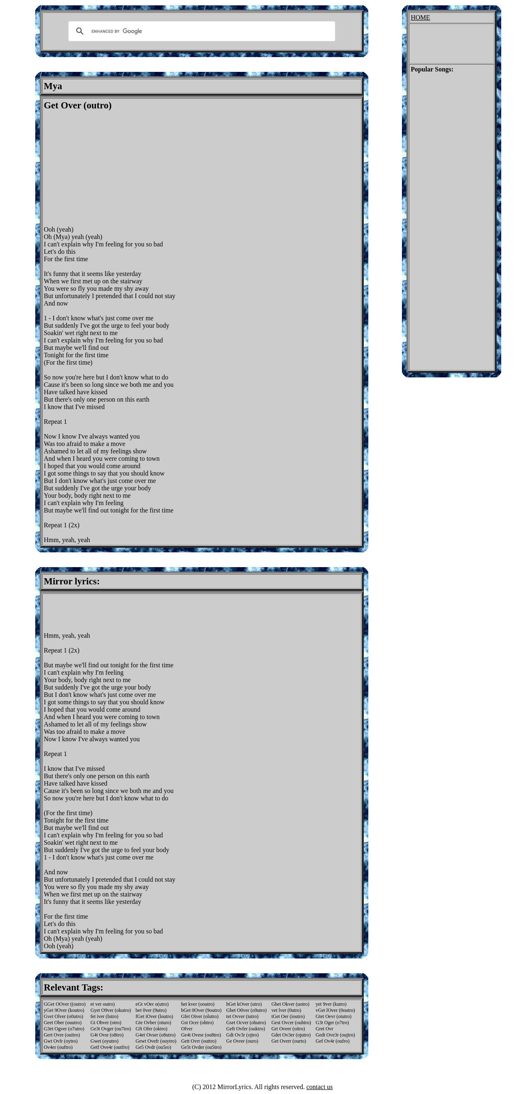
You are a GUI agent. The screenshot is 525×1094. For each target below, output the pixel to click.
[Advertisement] (113, 168)
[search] (200, 31)
